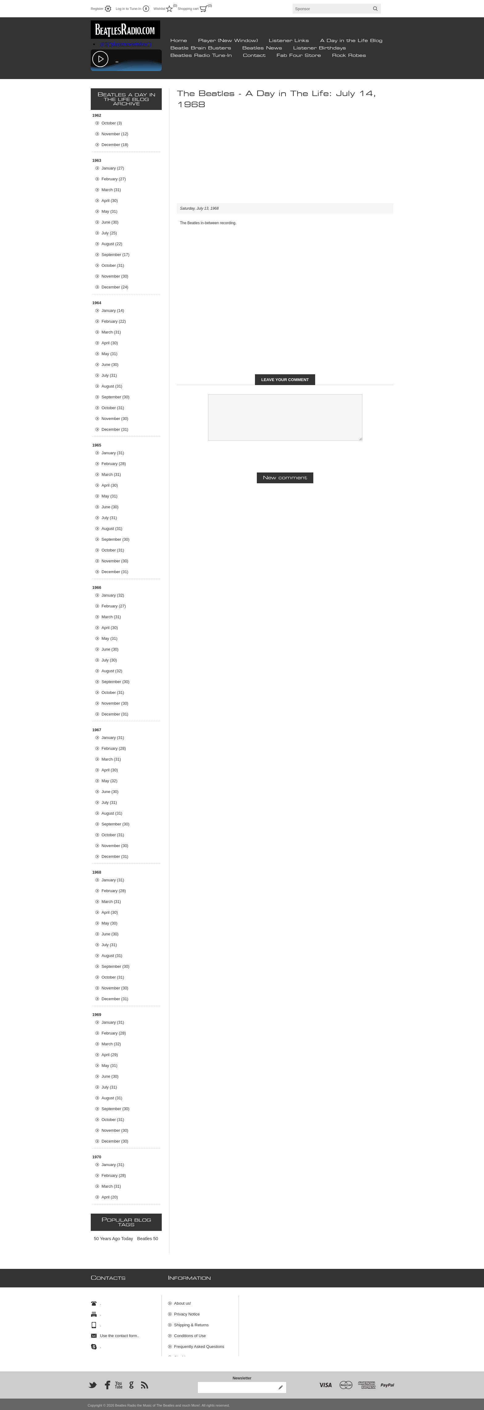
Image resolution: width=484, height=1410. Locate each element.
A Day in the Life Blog (351, 41)
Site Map (182, 1354)
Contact (254, 55)
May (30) (109, 923)
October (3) (112, 123)
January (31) (113, 453)
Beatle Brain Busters (200, 48)
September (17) (115, 254)
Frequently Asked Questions (199, 1343)
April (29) (110, 1054)
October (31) (113, 265)
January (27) (113, 168)
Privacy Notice (187, 1311)
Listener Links (289, 41)
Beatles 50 (147, 1238)
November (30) (115, 276)
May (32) (109, 780)
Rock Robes (349, 55)
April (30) (110, 200)
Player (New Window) (228, 41)
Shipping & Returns (191, 1322)
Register (97, 8)
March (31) (111, 189)
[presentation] (285, 456)
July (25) (109, 233)
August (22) (112, 243)
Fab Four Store (299, 55)
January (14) (113, 310)
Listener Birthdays (319, 48)
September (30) (115, 397)
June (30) (110, 222)
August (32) (112, 671)
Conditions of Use (190, 1333)
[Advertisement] (285, 160)
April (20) (110, 1197)
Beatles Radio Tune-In (201, 55)
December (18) (115, 144)
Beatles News (262, 48)
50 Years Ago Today (113, 1238)
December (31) (115, 429)
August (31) (112, 386)
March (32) (111, 1044)
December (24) (115, 287)
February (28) (114, 463)
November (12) (115, 134)
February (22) (114, 321)
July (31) (109, 375)
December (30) (115, 1141)
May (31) (109, 211)
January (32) (113, 595)
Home (178, 41)
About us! (182, 1300)
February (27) (114, 179)
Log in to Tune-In (128, 8)
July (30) (109, 660)
